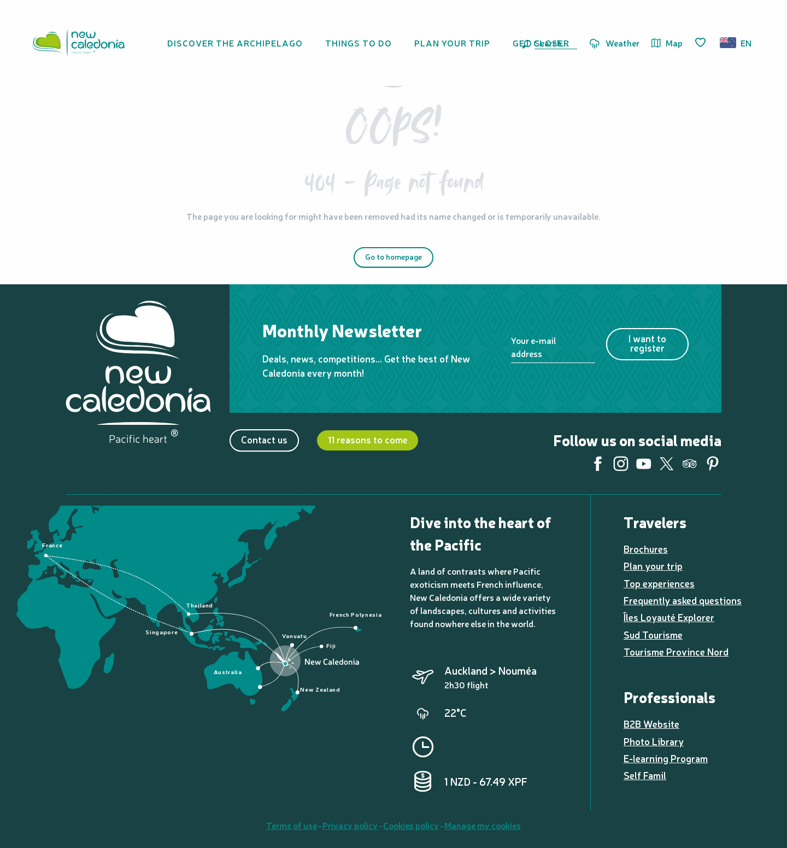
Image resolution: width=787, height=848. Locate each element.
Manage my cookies (482, 825)
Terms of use (291, 825)
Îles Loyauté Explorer (669, 617)
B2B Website (651, 723)
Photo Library (654, 741)
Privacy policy (350, 825)
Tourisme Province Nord (676, 651)
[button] (554, 43)
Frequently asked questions (683, 600)
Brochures (646, 548)
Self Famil (645, 775)
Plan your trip (653, 565)
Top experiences (659, 583)
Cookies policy (411, 825)
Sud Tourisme (653, 634)
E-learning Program (666, 758)
